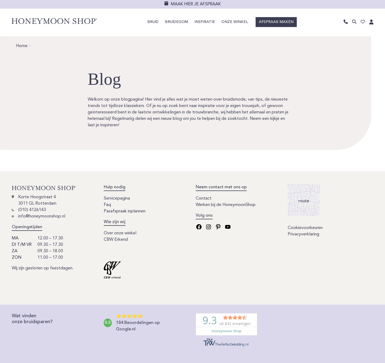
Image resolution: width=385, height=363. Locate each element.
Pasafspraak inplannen (124, 211)
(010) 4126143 (32, 210)
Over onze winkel (120, 233)
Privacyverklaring (303, 234)
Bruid (153, 22)
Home (22, 46)
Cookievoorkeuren (305, 228)
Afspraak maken (276, 22)
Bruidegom (176, 22)
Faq (107, 205)
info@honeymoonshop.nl (41, 216)
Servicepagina (117, 198)
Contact (203, 198)
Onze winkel (234, 22)
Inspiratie (204, 22)
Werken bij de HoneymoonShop (226, 205)
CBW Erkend (116, 240)
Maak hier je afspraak (196, 4)
